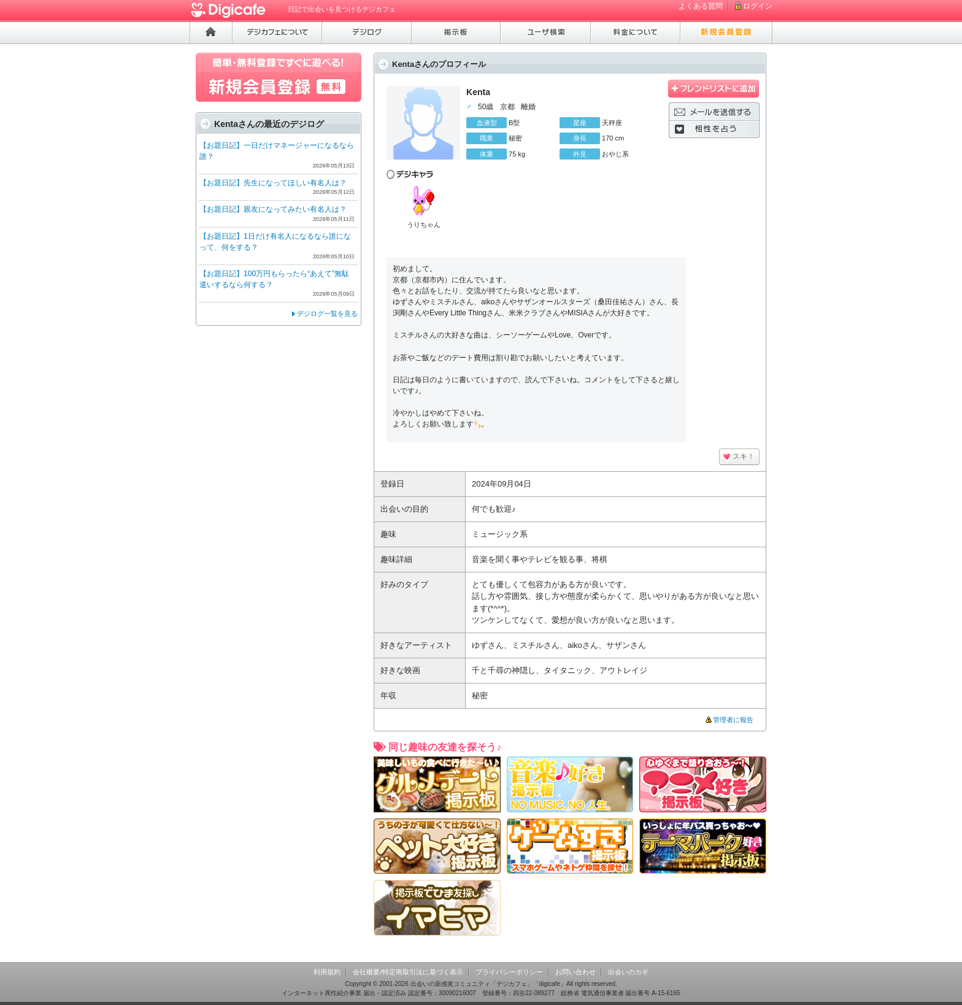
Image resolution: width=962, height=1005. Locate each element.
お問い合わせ (575, 972)
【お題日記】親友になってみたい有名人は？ (273, 209)
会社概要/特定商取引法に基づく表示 (408, 972)
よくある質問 (701, 6)
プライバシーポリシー (509, 972)
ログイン (757, 6)
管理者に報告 (733, 719)
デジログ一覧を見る (327, 313)
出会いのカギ (628, 972)
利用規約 (327, 972)
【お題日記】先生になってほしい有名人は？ (273, 183)
